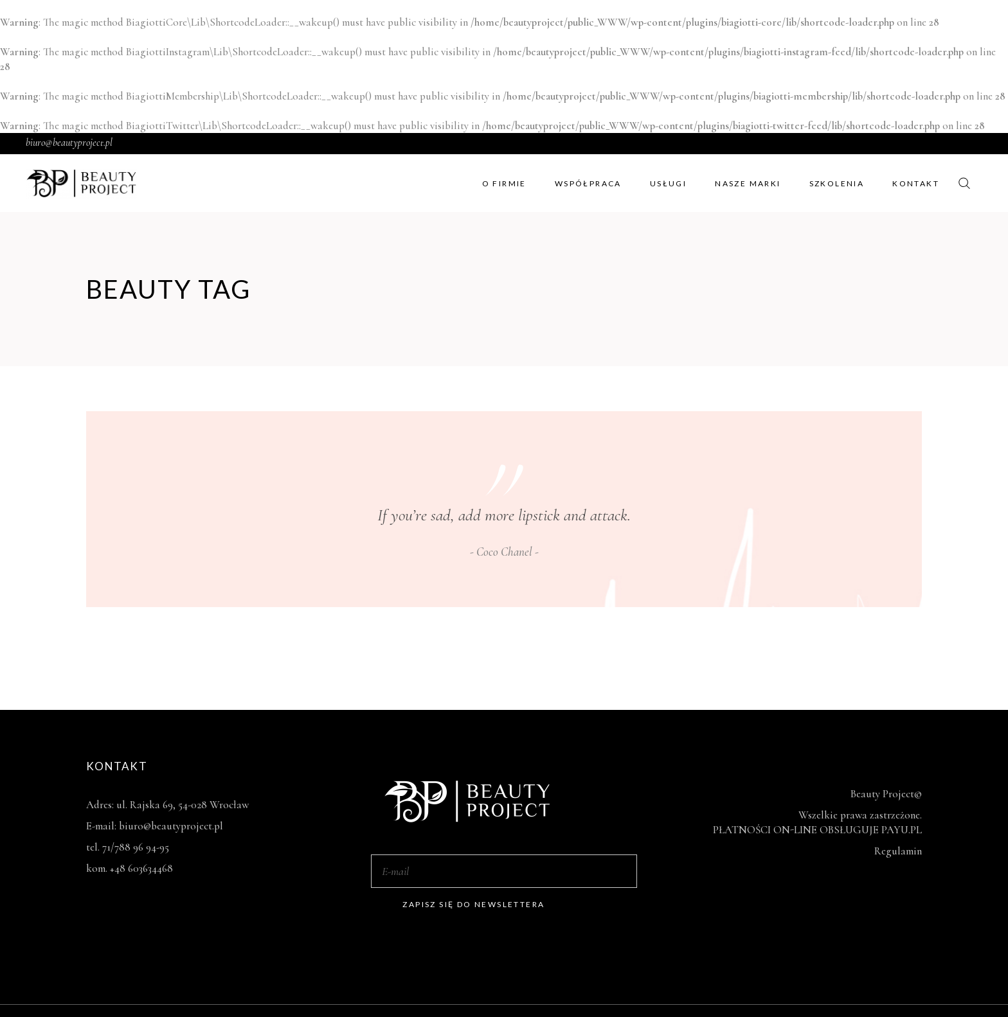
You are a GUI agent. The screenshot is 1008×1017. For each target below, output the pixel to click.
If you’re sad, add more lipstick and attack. (504, 515)
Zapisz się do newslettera (473, 904)
